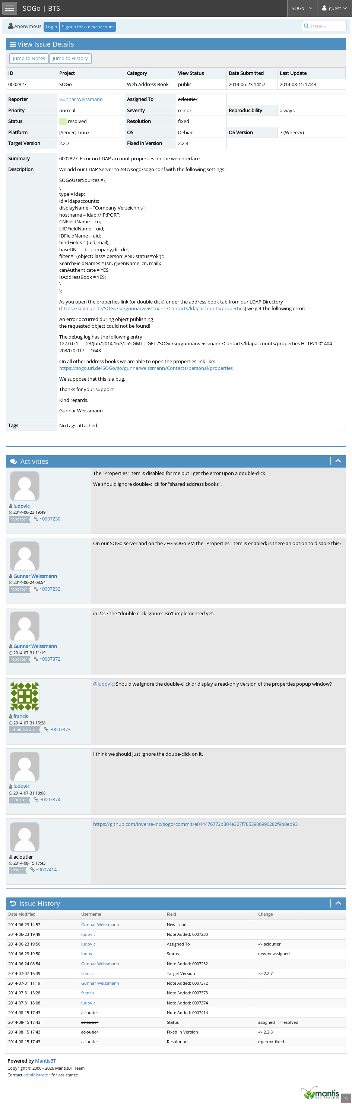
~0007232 (49, 588)
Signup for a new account (88, 26)
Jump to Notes (29, 58)
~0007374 (49, 799)
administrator (36, 1075)
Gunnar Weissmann (81, 99)
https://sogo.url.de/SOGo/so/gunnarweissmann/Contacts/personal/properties (146, 368)
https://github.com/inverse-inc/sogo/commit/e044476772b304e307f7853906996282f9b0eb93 (195, 824)
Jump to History (70, 58)
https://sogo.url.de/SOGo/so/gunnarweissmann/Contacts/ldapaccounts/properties (153, 308)
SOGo (302, 8)
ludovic (21, 506)
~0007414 (46, 869)
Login (51, 26)
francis (20, 716)
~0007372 (49, 658)
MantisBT (45, 1060)
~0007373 (60, 729)
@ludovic (103, 683)
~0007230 (49, 518)
